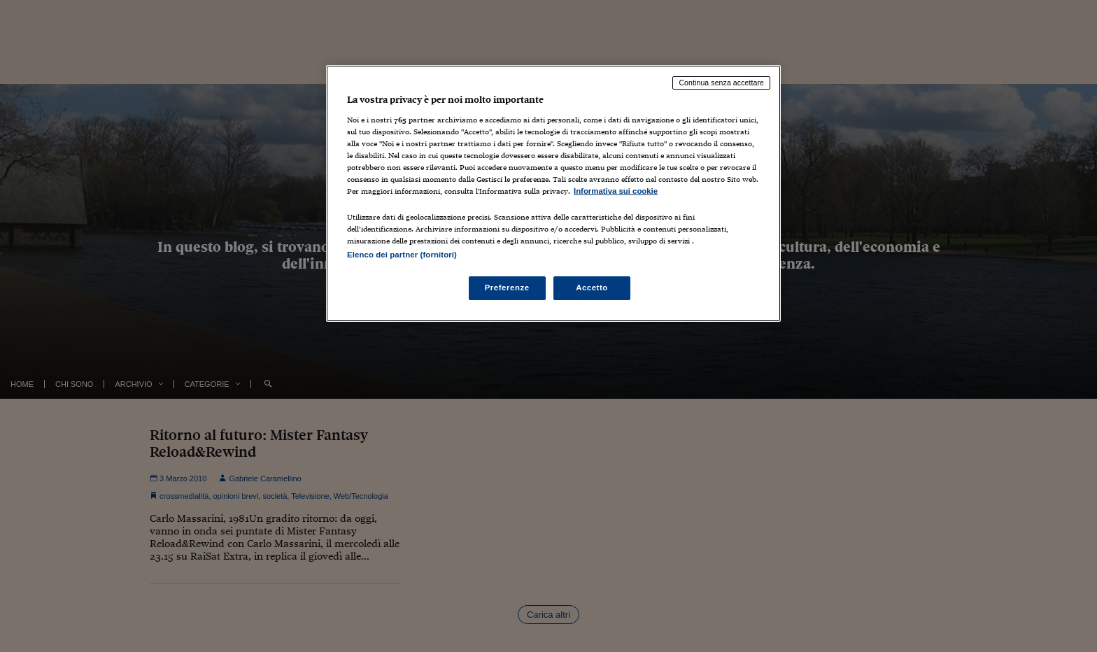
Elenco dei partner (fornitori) (402, 254)
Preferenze (507, 287)
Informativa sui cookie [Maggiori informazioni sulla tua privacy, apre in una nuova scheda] (616, 191)
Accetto (592, 287)
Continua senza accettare (721, 82)
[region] (553, 193)
